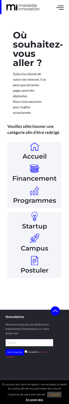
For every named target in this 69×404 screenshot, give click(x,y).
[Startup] (34, 216)
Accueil (34, 156)
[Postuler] (34, 260)
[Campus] (34, 238)
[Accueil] (34, 146)
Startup (34, 226)
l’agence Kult (35, 369)
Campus (34, 248)
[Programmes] (34, 190)
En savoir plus (34, 399)
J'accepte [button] (54, 394)
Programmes (34, 200)
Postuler (35, 270)
